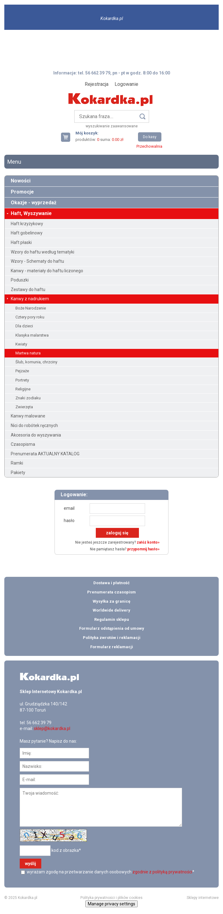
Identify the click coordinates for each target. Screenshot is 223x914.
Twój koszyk (68, 137)
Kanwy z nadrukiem (30, 298)
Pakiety (18, 472)
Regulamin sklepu (111, 619)
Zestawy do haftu (28, 289)
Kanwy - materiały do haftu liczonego (47, 270)
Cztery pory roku (29, 317)
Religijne (22, 389)
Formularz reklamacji (111, 647)
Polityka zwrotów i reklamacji (111, 637)
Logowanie (126, 84)
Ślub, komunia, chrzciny (36, 362)
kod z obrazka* (66, 850)
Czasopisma (23, 444)
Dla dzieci (24, 326)
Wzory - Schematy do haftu (37, 261)
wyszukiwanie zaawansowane (112, 126)
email (69, 508)
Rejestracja (96, 84)
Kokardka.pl (111, 18)
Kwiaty (21, 344)
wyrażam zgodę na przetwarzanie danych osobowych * (110, 871)
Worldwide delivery (111, 610)
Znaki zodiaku (28, 398)
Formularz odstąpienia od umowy (111, 628)
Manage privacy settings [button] (111, 903)
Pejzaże (22, 371)
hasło (69, 520)
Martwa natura (28, 353)
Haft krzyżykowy (27, 223)
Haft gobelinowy (27, 232)
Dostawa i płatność (111, 583)
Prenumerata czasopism (111, 592)
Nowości (20, 181)
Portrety (22, 380)
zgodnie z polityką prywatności (162, 871)
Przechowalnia (149, 146)
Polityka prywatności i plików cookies (111, 898)
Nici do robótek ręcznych (34, 425)
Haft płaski (21, 242)
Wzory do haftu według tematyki (42, 251)
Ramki (17, 463)
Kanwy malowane (28, 415)
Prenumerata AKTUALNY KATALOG (45, 453)
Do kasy (149, 137)
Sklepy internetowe (203, 898)
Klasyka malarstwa (32, 335)
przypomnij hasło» (143, 549)
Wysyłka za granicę (111, 601)
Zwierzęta (24, 407)
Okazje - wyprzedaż (33, 203)
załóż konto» (148, 542)
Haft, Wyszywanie (31, 213)
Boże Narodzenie (30, 308)
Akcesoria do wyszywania (36, 435)
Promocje (22, 192)
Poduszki (20, 279)
